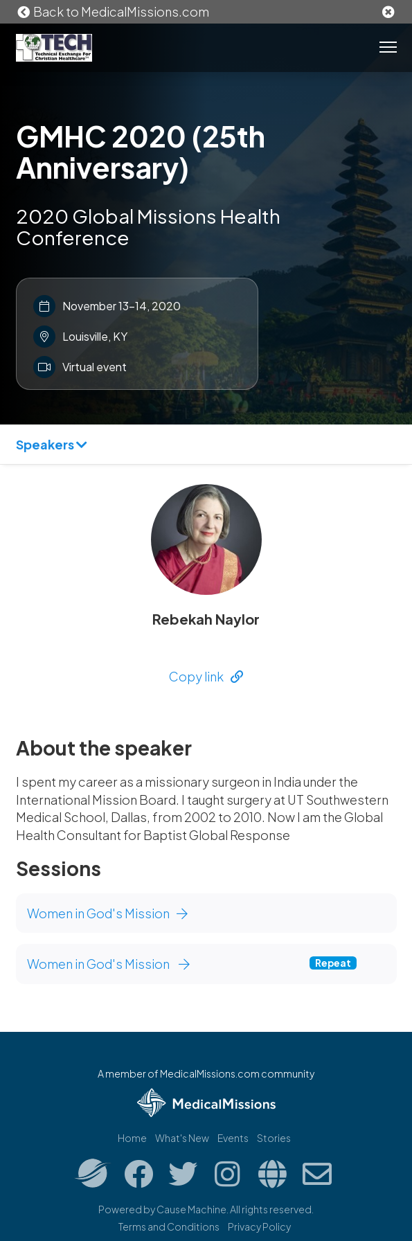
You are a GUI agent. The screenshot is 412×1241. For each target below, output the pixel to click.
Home (132, 1138)
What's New (182, 1138)
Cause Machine (191, 1209)
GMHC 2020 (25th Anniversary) (140, 151)
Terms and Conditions (169, 1226)
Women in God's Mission (107, 913)
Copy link (206, 676)
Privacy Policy (259, 1226)
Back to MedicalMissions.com (113, 11)
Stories (274, 1138)
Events (233, 1138)
